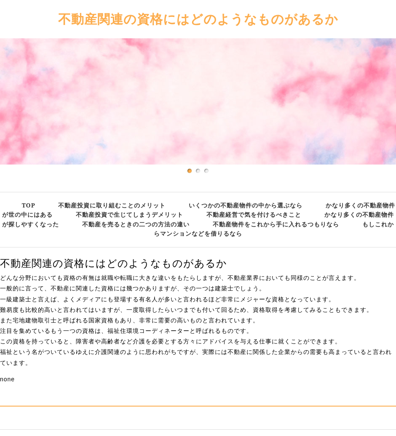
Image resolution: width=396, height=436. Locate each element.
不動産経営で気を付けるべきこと (253, 214)
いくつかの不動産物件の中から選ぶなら (245, 205)
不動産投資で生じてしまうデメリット (129, 214)
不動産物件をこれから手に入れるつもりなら (276, 224)
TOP (28, 205)
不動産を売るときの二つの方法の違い (136, 224)
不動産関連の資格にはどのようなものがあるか (198, 18)
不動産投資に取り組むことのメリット (112, 205)
